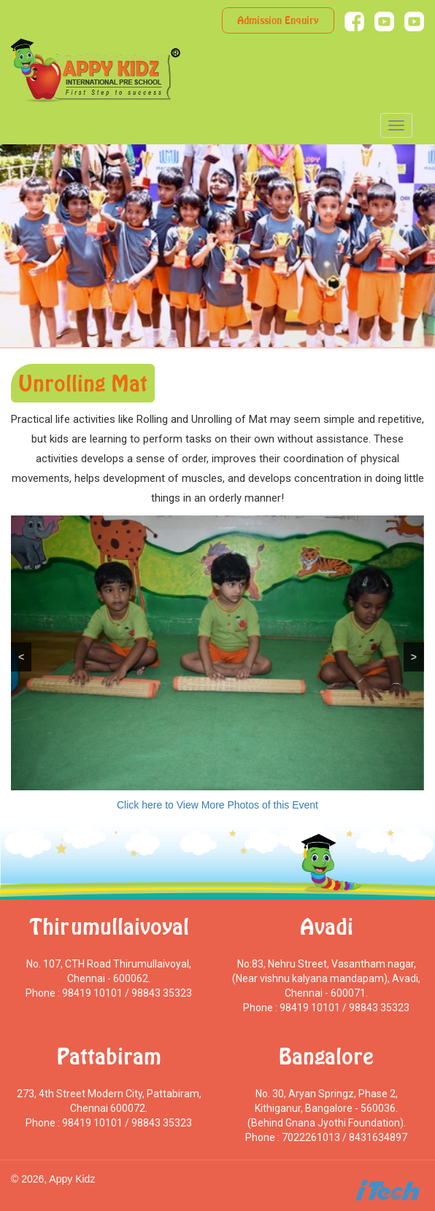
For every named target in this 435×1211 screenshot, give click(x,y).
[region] (217, 652)
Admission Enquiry (278, 20)
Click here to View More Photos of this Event (217, 805)
